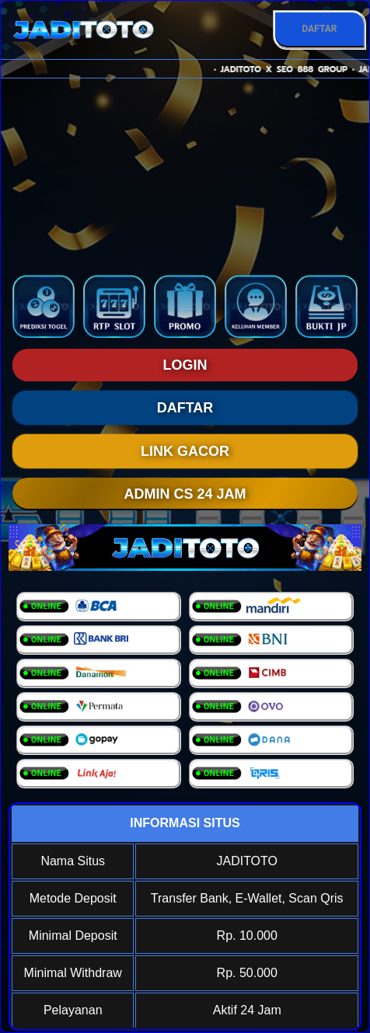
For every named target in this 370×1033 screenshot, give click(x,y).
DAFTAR (319, 28)
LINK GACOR (185, 451)
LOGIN (185, 365)
